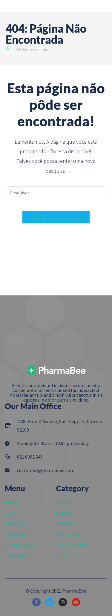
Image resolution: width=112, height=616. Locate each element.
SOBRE (12, 513)
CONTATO (15, 556)
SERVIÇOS (15, 524)
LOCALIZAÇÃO (19, 546)
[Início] (8, 49)
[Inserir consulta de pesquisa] (56, 192)
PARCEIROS (17, 535)
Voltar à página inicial (56, 217)
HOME (11, 502)
